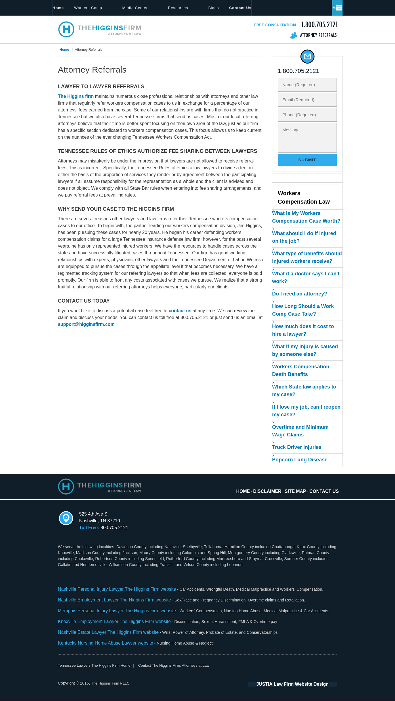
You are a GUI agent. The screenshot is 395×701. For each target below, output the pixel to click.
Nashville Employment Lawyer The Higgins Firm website (107, 606)
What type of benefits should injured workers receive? (301, 268)
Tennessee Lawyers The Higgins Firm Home (97, 668)
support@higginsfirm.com (86, 324)
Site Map (291, 494)
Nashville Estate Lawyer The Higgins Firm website (102, 636)
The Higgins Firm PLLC (112, 686)
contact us (180, 310)
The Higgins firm (76, 96)
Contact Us (307, 8)
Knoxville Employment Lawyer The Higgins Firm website (107, 626)
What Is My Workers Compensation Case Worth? (298, 223)
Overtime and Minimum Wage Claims (301, 438)
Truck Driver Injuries (298, 454)
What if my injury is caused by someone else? (304, 361)
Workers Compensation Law (303, 198)
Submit (307, 159)
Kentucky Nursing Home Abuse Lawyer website (99, 646)
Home (67, 8)
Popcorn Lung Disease (301, 467)
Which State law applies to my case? (302, 400)
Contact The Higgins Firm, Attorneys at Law (182, 668)
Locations (268, 8)
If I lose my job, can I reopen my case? (299, 419)
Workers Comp (107, 8)
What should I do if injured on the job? (297, 245)
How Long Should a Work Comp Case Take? (303, 322)
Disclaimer (261, 494)
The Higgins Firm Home (100, 29)
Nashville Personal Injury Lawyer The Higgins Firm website (109, 596)
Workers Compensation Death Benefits (301, 380)
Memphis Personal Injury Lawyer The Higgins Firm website (109, 616)
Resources (197, 8)
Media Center (154, 8)
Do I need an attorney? (301, 306)
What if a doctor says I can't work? (300, 290)
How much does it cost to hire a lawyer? (303, 342)
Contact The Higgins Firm (295, 24)
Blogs (233, 8)
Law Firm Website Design (307, 686)
